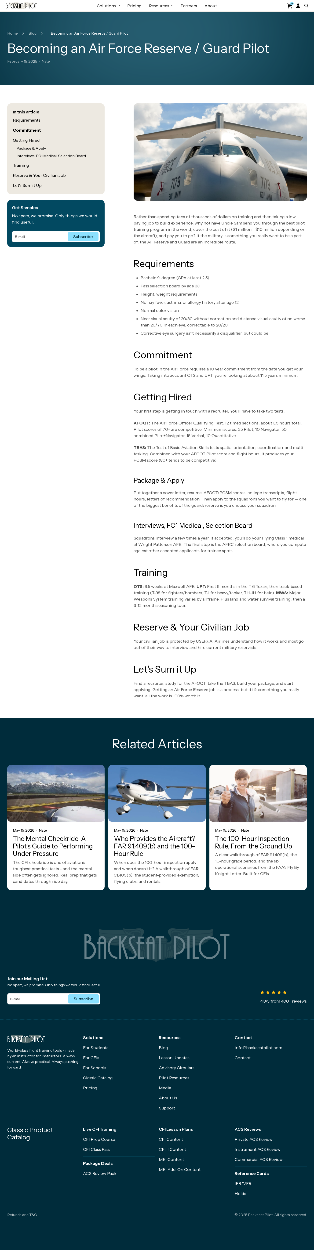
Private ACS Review (254, 1139)
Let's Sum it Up (27, 185)
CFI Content (171, 1139)
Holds (240, 1193)
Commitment (27, 130)
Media (165, 1088)
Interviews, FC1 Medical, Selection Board (51, 155)
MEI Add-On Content (180, 1169)
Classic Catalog (98, 1077)
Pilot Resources (174, 1077)
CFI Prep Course (99, 1139)
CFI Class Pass (96, 1149)
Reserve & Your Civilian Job (39, 175)
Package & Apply (31, 148)
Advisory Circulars (176, 1067)
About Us (168, 1098)
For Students (95, 1047)
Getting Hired (26, 140)
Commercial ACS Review (259, 1159)
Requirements (26, 120)
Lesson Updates (174, 1057)
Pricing (134, 5)
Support (167, 1108)
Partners (189, 5)
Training (21, 165)
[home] (21, 6)
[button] (108, 6)
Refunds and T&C (22, 1214)
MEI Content (171, 1159)
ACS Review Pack (100, 1173)
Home (12, 33)
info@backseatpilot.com (258, 1047)
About (210, 5)
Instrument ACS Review (258, 1149)
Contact (243, 1057)
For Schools (94, 1067)
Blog (33, 33)
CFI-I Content (172, 1149)
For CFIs (91, 1057)
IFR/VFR (243, 1183)
